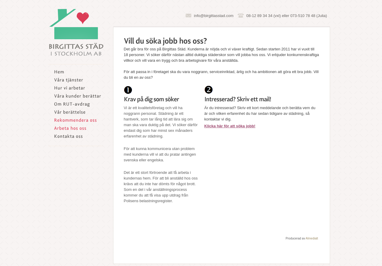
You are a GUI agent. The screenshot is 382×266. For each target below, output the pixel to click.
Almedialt (312, 238)
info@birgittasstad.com (213, 15)
